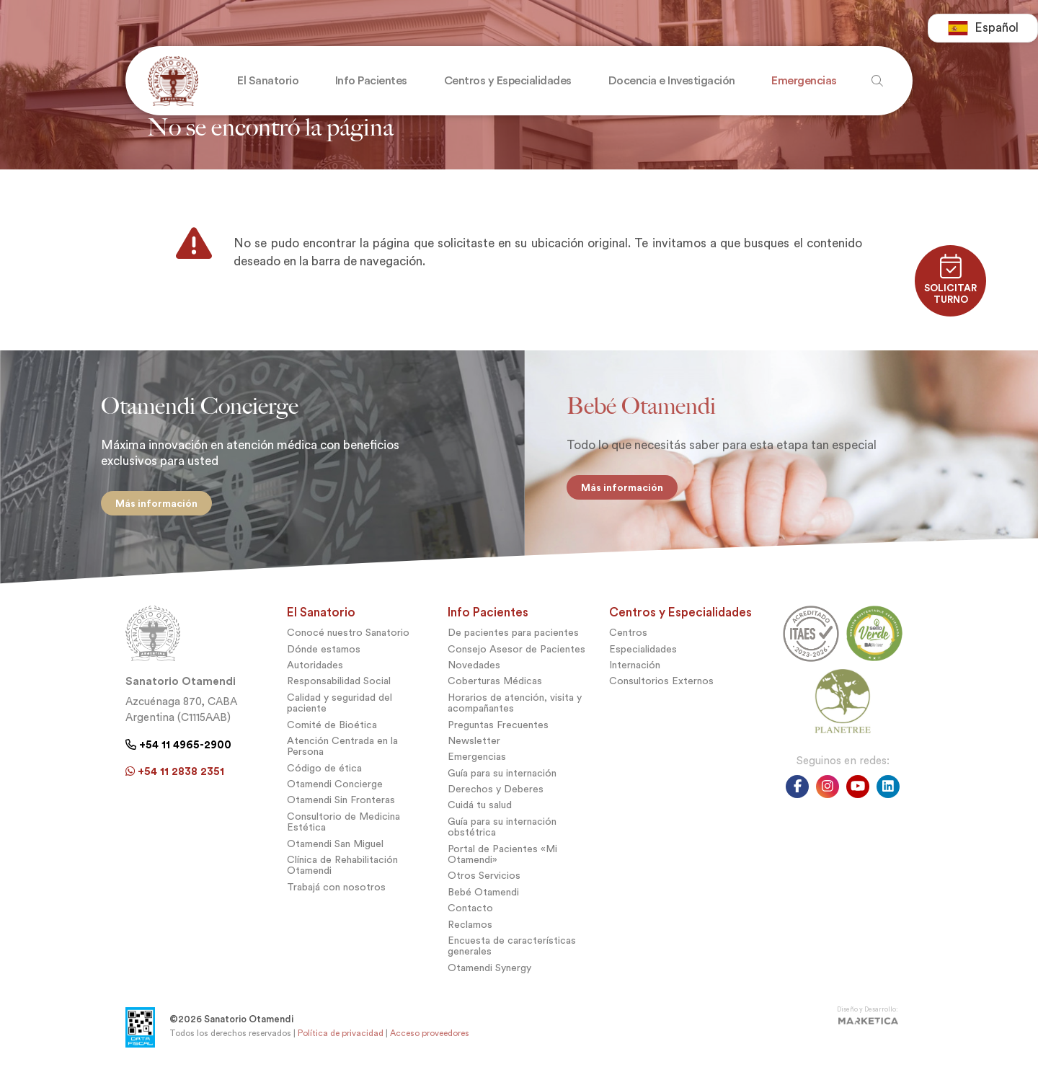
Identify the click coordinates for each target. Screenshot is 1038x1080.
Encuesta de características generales (512, 949)
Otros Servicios (484, 879)
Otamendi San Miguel (335, 847)
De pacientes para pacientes (513, 636)
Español (983, 29)
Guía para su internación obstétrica (502, 830)
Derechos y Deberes (496, 792)
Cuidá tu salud (480, 808)
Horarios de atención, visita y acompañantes (515, 706)
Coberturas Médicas (495, 684)
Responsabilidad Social (339, 684)
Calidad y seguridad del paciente (339, 706)
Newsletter (474, 744)
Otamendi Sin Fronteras (341, 803)
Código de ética (324, 771)
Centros (628, 636)
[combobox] (983, 28)
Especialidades (643, 652)
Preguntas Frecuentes (498, 728)
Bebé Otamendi (483, 895)
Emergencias (477, 760)
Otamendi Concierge (335, 787)
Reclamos (470, 928)
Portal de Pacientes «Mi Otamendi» (502, 858)
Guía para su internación (502, 776)
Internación (634, 668)
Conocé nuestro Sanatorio (348, 636)
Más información (153, 503)
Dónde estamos (323, 652)
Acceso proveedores (429, 1037)
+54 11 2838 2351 (174, 775)
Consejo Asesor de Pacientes (516, 652)
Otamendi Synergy (489, 971)
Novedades (474, 668)
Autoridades (315, 668)
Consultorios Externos (661, 684)
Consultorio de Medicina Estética (343, 825)
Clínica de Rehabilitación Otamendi (342, 869)
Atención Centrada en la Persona (342, 750)
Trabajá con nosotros (336, 890)
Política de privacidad (340, 1037)
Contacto (470, 911)
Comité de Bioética (332, 728)
